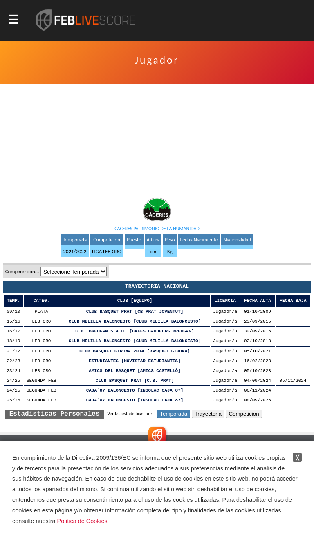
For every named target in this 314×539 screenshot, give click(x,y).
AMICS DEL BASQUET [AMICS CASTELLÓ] (134, 371)
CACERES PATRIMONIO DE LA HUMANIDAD (157, 229)
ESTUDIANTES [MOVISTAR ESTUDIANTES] (134, 361)
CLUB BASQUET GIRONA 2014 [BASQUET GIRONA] (134, 351)
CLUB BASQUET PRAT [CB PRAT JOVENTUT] (135, 312)
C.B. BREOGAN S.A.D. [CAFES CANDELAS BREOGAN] (134, 331)
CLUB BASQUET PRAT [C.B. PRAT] (135, 381)
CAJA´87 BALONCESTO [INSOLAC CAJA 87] (135, 391)
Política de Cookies (82, 521)
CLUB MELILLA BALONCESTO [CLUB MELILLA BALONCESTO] (135, 321)
